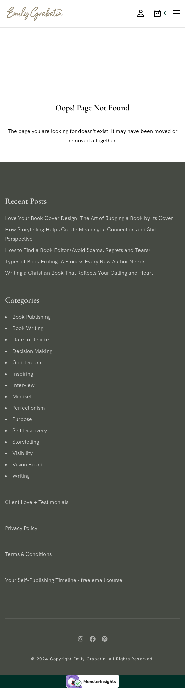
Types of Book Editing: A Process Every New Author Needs (75, 261)
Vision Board (27, 464)
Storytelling (25, 441)
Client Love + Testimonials (36, 502)
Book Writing (27, 328)
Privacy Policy (21, 528)
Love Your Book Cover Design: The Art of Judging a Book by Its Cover (89, 218)
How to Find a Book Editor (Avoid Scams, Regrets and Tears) (77, 250)
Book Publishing (31, 316)
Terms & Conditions (28, 554)
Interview (23, 385)
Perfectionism (28, 407)
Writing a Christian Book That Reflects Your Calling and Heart (79, 272)
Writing (21, 475)
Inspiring (22, 373)
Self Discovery (29, 430)
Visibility (22, 453)
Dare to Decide (30, 339)
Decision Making (32, 351)
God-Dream (26, 362)
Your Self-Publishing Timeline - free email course (63, 580)
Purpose (22, 419)
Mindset (22, 396)
